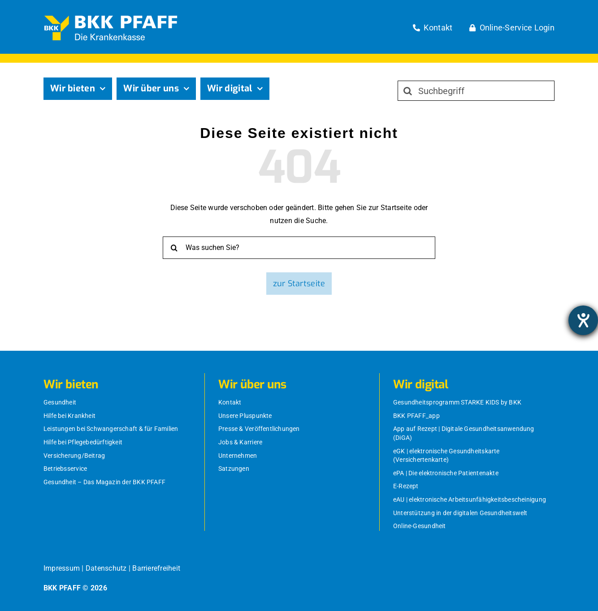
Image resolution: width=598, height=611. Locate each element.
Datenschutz (106, 568)
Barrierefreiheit (156, 568)
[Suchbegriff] (476, 91)
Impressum (61, 568)
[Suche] (408, 91)
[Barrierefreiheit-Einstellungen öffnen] (583, 320)
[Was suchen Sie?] (299, 248)
